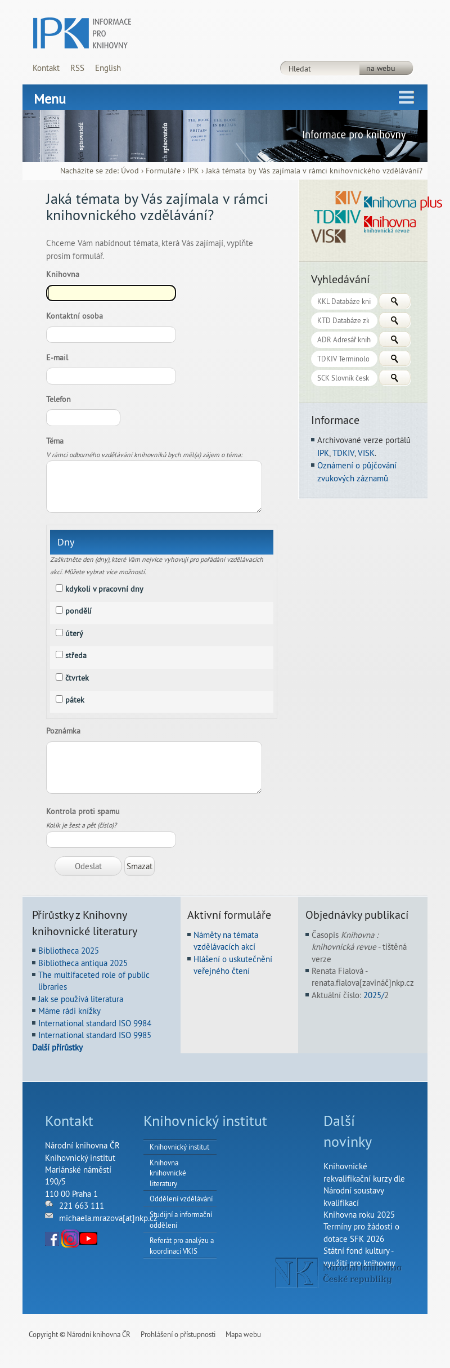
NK (339, 1273)
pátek (74, 700)
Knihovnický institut (179, 1146)
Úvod (130, 171)
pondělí (78, 611)
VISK (366, 453)
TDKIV (343, 453)
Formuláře (163, 171)
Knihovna (62, 274)
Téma (57, 441)
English (108, 67)
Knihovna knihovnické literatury (168, 1173)
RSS (77, 67)
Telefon (60, 399)
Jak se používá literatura (80, 999)
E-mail (59, 357)
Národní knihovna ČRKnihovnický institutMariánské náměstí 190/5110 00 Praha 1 (82, 1169)
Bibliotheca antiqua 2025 (83, 963)
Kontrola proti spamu (85, 811)
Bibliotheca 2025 (68, 950)
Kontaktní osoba (76, 316)
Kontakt (46, 67)
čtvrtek (77, 678)
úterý (74, 633)
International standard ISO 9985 (94, 1035)
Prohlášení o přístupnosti (178, 1334)
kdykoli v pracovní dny (104, 589)
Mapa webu (243, 1334)
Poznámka (63, 731)
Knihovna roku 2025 (359, 1214)
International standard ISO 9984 (94, 1023)
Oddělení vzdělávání (181, 1198)
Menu (50, 98)
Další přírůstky (57, 1047)
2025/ (373, 995)
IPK (193, 171)
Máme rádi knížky (69, 1010)
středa (76, 655)
